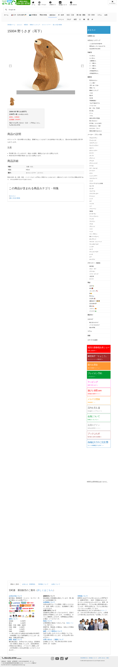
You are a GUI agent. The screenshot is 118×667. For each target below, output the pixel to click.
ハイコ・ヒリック (93, 274)
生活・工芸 (70, 15)
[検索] (17, 10)
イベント (61, 19)
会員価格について (49, 602)
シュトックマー (93, 175)
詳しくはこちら (45, 590)
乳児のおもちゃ (93, 80)
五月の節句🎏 (93, 303)
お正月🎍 (91, 286)
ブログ (69, 19)
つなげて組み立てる (94, 103)
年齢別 (90, 52)
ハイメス (91, 203)
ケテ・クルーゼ (93, 168)
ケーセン (91, 165)
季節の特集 (43, 15)
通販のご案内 (14, 584)
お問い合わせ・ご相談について (53, 639)
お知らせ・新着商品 (28, 584)
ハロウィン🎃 (93, 308)
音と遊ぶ (91, 110)
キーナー (91, 153)
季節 (89, 282)
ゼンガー (91, 188)
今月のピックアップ (94, 40)
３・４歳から (92, 65)
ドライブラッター (93, 193)
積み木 (91, 95)
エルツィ (91, 148)
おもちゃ (52, 15)
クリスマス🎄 (93, 311)
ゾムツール (92, 191)
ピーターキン (92, 213)
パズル (91, 115)
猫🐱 (90, 293)
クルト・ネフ (92, 268)
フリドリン (92, 221)
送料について (13, 619)
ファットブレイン (93, 216)
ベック (91, 231)
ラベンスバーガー (93, 251)
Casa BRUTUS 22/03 (94, 48)
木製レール (92, 88)
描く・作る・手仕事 (94, 108)
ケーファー (92, 170)
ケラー (91, 173)
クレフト (91, 155)
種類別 (26, 24)
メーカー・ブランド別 (95, 134)
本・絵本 (61, 15)
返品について (47, 621)
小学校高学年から (93, 73)
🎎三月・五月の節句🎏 (18, 15)
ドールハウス (92, 105)
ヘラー (91, 229)
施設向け (90, 315)
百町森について (43, 584)
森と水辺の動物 (57, 24)
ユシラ (91, 249)
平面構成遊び (92, 100)
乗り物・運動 (81, 15)
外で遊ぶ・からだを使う (95, 123)
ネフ (90, 201)
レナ (90, 257)
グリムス (91, 160)
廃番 (89, 335)
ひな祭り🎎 (92, 298)
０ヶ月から (92, 55)
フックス (91, 219)
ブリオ (91, 224)
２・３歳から (92, 63)
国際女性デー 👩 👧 (94, 301)
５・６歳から (92, 68)
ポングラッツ (92, 239)
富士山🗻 (91, 296)
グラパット (92, 158)
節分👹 (91, 288)
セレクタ (91, 186)
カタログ (90, 319)
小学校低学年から (93, 71)
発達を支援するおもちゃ (95, 131)
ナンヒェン (92, 196)
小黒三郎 (91, 276)
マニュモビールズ (93, 244)
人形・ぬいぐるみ (93, 85)
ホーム (6, 15)
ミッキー (91, 246)
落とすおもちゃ (93, 120)
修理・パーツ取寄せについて (52, 631)
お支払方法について (15, 596)
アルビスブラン (93, 137)
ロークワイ (92, 259)
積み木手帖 (92, 327)
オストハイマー (46, 24)
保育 (75, 19)
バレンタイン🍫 (93, 291)
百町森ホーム (11, 24)
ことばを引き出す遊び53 (95, 43)
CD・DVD (91, 15)
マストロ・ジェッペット (95, 241)
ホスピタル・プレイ (94, 128)
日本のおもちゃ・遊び (95, 126)
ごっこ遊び (92, 83)
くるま (91, 93)
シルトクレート (93, 178)
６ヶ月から (92, 58)
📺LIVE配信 (33, 15)
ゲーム (91, 113)
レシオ (91, 254)
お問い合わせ (101, 658)
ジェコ (91, 181)
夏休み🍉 (91, 306)
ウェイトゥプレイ (93, 145)
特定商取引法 (84, 658)
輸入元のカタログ (93, 322)
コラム (99, 15)
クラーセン (92, 271)
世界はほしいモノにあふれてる (97, 46)
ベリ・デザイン (93, 234)
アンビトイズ (92, 140)
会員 (105, 15)
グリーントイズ (93, 163)
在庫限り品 (91, 36)
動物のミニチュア (35, 24)
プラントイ (92, 226)
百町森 (91, 211)
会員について (55, 584)
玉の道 (91, 98)
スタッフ (104, 610)
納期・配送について (15, 639)
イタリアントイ (93, 143)
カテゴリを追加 (92, 340)
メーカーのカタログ (94, 325)
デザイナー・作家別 (94, 263)
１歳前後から (92, 60)
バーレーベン (92, 208)
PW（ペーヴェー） (94, 236)
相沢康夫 (91, 266)
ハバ (90, 206)
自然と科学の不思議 (94, 118)
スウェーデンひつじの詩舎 (96, 183)
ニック (91, 198)
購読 (107, 658)
